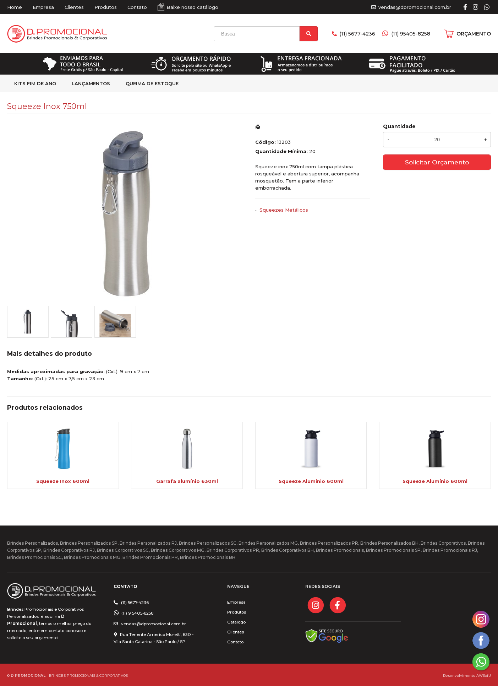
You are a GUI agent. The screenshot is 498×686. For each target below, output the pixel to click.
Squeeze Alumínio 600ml (311, 481)
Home (14, 7)
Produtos (105, 7)
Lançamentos (91, 83)
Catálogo (236, 622)
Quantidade (399, 126)
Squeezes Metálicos (283, 210)
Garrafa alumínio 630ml (187, 481)
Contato (137, 7)
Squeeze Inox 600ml (62, 481)
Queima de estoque (152, 83)
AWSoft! (483, 675)
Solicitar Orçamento (437, 162)
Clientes (74, 7)
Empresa (43, 7)
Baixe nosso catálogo (192, 7)
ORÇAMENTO (473, 34)
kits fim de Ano (35, 83)
